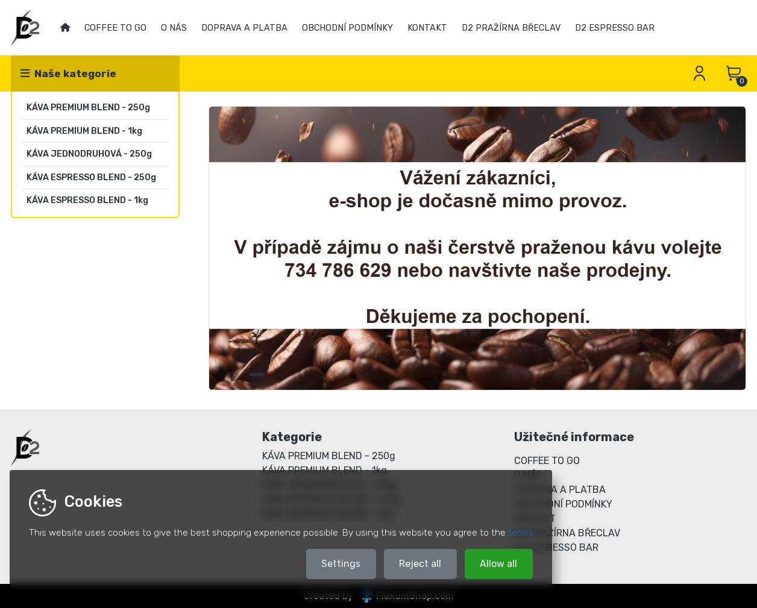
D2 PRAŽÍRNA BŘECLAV (511, 28)
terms (520, 532)
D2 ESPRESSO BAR (615, 28)
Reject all (420, 563)
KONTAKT (427, 28)
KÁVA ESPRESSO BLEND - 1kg (87, 200)
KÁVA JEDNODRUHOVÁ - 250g (89, 154)
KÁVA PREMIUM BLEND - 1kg (84, 131)
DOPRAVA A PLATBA (244, 28)
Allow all (498, 563)
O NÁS (174, 28)
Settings (340, 563)
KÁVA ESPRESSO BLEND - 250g (91, 177)
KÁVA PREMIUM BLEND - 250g (88, 107)
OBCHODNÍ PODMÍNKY (347, 28)
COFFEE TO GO (115, 28)
